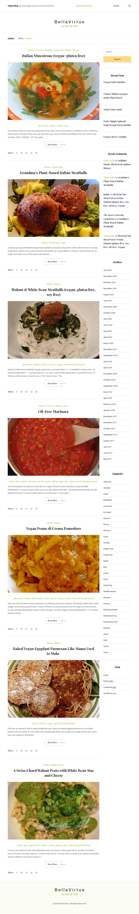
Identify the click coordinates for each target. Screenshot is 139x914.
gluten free (43, 125)
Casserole (107, 506)
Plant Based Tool (110, 622)
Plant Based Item (110, 610)
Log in (105, 675)
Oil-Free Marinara (53, 411)
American (107, 482)
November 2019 (110, 349)
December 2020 (110, 307)
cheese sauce (23, 845)
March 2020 (108, 343)
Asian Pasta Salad (112, 109)
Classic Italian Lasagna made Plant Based (115, 95)
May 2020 (107, 331)
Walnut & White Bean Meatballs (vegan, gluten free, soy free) (54, 292)
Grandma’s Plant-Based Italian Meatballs (53, 172)
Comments (109, 687)
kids (61, 167)
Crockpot (107, 512)
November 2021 (110, 288)
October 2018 (109, 380)
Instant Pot (58, 50)
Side (105, 640)
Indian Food (108, 549)
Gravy (105, 537)
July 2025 (107, 270)
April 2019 (107, 368)
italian (52, 125)
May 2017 (107, 459)
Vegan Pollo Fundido (114, 82)
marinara (32, 481)
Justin (106, 194)
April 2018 (107, 398)
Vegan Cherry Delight (114, 136)
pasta (47, 481)
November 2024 (110, 276)
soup (66, 125)
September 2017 (110, 435)
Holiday (48, 50)
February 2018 (109, 404)
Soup (105, 652)
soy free (51, 364)
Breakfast (107, 500)
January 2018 (109, 410)
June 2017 (107, 453)
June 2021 (107, 301)
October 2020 (109, 313)
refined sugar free (60, 481)
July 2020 (107, 319)
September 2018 (110, 386)
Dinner (31, 50)
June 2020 (107, 325)
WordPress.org (109, 693)
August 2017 (108, 441)
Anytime (106, 488)
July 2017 (107, 447)
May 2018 (107, 392)
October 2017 (109, 428)
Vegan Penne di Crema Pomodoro (53, 528)
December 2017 (110, 416)
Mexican (106, 597)
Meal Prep (107, 585)
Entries (108, 681)
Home (21, 38)
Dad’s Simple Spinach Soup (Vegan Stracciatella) (117, 123)
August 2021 (108, 294)
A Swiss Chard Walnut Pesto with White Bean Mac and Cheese (53, 773)
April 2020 (107, 337)
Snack (105, 646)
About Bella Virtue (84, 6)
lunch (105, 579)
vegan (63, 242)
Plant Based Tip (110, 616)
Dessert (106, 518)
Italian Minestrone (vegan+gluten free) (53, 55)
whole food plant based (74, 364)
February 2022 (109, 282)
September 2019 (110, 355)
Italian (68, 50)
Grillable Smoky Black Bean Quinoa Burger (117, 164)
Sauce (65, 406)
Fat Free (40, 50)
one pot (75, 50)
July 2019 (107, 361)
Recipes (106, 628)
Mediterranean (109, 591)
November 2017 (110, 422)
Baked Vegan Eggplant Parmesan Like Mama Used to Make (53, 651)
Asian (105, 494)
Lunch (106, 573)
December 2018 (110, 374)
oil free (60, 125)
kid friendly (54, 242)
